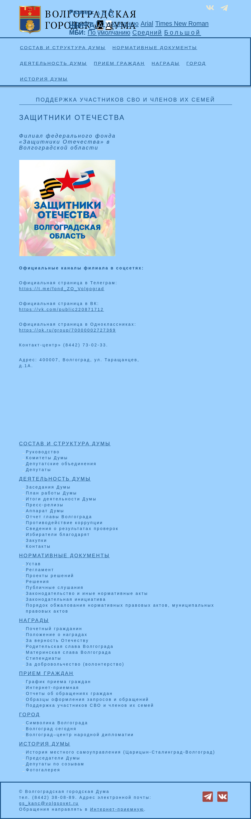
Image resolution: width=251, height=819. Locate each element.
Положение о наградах (57, 634)
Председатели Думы (53, 758)
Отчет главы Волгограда (59, 516)
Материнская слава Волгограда (68, 652)
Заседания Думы (48, 487)
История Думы (44, 78)
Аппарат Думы (45, 510)
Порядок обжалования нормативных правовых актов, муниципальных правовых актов (120, 608)
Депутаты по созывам (55, 764)
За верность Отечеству (57, 640)
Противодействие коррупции (64, 522)
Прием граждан (119, 63)
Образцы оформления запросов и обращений (87, 699)
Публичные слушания (55, 587)
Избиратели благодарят (58, 534)
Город (196, 63)
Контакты (38, 546)
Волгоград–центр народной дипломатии (80, 734)
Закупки (36, 540)
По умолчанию (117, 23)
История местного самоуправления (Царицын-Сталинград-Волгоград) (121, 752)
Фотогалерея (43, 769)
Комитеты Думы (47, 457)
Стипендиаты (43, 658)
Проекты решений (50, 575)
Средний (147, 32)
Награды (166, 63)
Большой (182, 32)
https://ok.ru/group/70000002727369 (67, 330)
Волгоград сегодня (51, 728)
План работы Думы (51, 493)
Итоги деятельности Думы (61, 499)
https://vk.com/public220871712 (61, 309)
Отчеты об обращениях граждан (69, 693)
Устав (33, 563)
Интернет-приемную (117, 809)
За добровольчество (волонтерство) (75, 664)
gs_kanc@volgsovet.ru (49, 803)
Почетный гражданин (54, 628)
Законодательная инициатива (66, 599)
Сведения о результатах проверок (72, 528)
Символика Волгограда (57, 722)
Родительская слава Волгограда (70, 646)
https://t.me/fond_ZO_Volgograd (61, 288)
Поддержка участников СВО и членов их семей (90, 705)
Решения (38, 581)
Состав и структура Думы (63, 47)
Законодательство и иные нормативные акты (87, 593)
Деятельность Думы (53, 63)
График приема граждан (58, 681)
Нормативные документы (154, 47)
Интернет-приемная (52, 687)
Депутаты (38, 469)
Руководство (43, 451)
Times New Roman (182, 23)
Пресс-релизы (45, 504)
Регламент (40, 569)
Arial (147, 23)
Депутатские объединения (61, 463)
